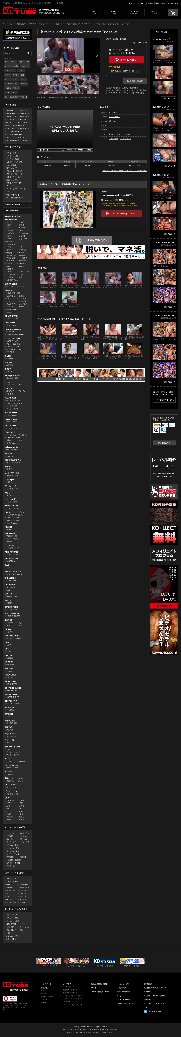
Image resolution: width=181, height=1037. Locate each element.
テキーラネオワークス (13, 747)
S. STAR (22, 236)
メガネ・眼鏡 (11, 902)
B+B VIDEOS (10, 578)
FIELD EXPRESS (12, 613)
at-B (20, 349)
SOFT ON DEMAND (13, 688)
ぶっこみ (9, 301)
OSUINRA (9, 662)
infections (22, 261)
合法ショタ (10, 242)
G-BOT (8, 369)
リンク (146, 1007)
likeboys (8, 655)
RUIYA (9, 811)
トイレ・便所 (24, 842)
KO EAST (9, 290)
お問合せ (147, 1000)
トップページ (93, 12)
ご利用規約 (148, 984)
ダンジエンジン (11, 791)
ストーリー (10, 119)
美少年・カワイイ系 (13, 177)
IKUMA (21, 820)
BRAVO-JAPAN (11, 316)
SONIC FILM (24, 272)
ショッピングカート (125, 984)
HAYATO (9, 820)
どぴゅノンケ (11, 244)
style (20, 623)
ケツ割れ (23, 899)
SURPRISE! (11, 255)
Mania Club (10, 258)
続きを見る (168, 98)
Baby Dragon (11, 523)
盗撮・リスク (11, 116)
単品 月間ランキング (70, 993)
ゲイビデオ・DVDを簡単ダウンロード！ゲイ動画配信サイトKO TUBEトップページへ (15, 984)
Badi (7, 565)
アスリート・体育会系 (14, 171)
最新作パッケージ (47, 997)
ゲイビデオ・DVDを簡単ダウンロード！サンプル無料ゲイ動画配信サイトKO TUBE (33, 3)
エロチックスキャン (14, 403)
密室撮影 (9, 857)
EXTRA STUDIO (11, 607)
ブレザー (23, 893)
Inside (7, 382)
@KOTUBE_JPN (154, 1012)
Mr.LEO (22, 761)
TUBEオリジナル (11, 92)
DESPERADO (10, 585)
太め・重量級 (11, 165)
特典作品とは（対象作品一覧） (123, 71)
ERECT (8, 600)
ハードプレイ (24, 113)
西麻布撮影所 (10, 533)
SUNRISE (10, 312)
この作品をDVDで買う (94, 240)
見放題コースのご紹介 (126, 1003)
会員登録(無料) (84, 97)
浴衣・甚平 (24, 884)
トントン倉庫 (10, 499)
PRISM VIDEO (10, 675)
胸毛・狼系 (10, 927)
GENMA (8, 629)
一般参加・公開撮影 (12, 88)
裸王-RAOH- (24, 239)
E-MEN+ (8, 356)
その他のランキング (164, 400)
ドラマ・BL (10, 866)
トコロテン (25, 66)
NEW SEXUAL (12, 691)
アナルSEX (10, 110)
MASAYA (9, 817)
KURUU (9, 230)
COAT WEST (11, 332)
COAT (21, 332)
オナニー (23, 119)
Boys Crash (10, 307)
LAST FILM (10, 561)
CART (173, 12)
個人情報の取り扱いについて (155, 988)
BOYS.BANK (10, 323)
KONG (7, 642)
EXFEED (22, 335)
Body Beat (10, 385)
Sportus (9, 264)
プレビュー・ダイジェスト (16, 137)
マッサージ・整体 (11, 84)
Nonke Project (11, 419)
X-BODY (9, 239)
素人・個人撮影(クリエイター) (16, 97)
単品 (42, 991)
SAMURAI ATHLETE (14, 515)
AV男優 (22, 902)
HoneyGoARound (13, 520)
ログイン (174, 3)
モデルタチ (24, 836)
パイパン (21, 70)
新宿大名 (8, 727)
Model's (22, 255)
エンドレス (23, 304)
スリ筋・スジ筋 (12, 156)
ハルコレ (8, 453)
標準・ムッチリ (12, 168)
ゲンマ (9, 632)
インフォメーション (125, 1000)
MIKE (21, 809)
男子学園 (22, 250)
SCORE (9, 269)
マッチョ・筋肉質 (12, 159)
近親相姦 (23, 857)
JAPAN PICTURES (12, 636)
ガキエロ (9, 250)
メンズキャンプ (11, 546)
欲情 (20, 440)
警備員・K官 (10, 890)
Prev (39, 55)
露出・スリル (24, 116)
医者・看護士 (24, 887)
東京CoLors (10, 734)
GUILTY (22, 391)
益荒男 (21, 296)
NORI (21, 814)
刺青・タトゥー (12, 939)
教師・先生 (10, 887)
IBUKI (21, 811)
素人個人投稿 (10, 721)
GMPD (7, 75)
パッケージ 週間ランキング (72, 996)
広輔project (9, 480)
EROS (21, 225)
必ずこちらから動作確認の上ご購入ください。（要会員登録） (124, 171)
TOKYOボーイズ (13, 310)
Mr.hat (7, 759)
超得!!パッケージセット (14, 778)
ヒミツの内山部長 (13, 463)
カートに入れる (128, 59)
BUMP (21, 222)
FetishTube (9, 707)
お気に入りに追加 (136, 81)
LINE (21, 230)
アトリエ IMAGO (13, 401)
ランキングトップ (69, 987)
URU (21, 803)
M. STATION (11, 277)
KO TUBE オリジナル (13, 217)
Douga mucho (11, 594)
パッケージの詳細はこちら (122, 213)
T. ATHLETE (11, 272)
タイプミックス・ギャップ (16, 189)
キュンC (22, 286)
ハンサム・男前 (12, 936)
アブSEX (22, 301)
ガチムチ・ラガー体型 (14, 162)
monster (22, 307)
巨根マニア (10, 440)
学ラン (8, 893)
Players (9, 671)
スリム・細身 (11, 153)
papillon (9, 590)
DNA (7, 649)
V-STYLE (22, 299)
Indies (21, 266)
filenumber (10, 542)
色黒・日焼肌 (11, 930)
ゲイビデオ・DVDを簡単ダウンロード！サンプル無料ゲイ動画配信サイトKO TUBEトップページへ (19, 10)
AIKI (8, 806)
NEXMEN (8, 527)
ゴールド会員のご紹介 (100, 992)
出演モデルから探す (12, 204)
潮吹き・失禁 (24, 62)
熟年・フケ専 (24, 128)
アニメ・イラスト (12, 192)
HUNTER (10, 261)
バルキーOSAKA (12, 539)
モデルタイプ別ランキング (72, 1005)
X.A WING (10, 352)
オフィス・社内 (12, 845)
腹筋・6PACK (10, 70)
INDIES (9, 228)
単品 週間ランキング (70, 990)
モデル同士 (10, 836)
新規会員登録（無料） (157, 3)
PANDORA (10, 233)
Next (97, 55)
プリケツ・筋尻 (18, 75)
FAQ (119, 996)
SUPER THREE (11, 694)
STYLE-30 (9, 714)
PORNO (9, 394)
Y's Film (8, 772)
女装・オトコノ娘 (12, 195)
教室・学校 (10, 839)
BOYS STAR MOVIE (13, 572)
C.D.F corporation (12, 339)
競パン (23, 79)
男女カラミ (10, 128)
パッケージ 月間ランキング (72, 999)
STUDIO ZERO (11, 284)
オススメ (44, 999)
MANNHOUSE (10, 398)
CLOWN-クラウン (12, 701)
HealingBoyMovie (12, 376)
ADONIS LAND (12, 341)
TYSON (22, 264)
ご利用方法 (121, 988)
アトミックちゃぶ (13, 752)
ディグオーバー (11, 486)
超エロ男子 (10, 304)
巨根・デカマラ (10, 62)
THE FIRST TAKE (13, 438)
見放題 (43, 1003)
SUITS (9, 236)
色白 (21, 930)
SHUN (21, 806)
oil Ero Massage (12, 443)
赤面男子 (8, 363)
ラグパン (23, 896)
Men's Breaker (11, 413)
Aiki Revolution (11, 559)
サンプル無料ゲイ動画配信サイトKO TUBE (20, 24)
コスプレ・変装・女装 (14, 131)
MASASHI (10, 800)
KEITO (21, 817)
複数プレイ (24, 110)
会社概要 (147, 992)
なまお (7, 493)
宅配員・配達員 (12, 881)
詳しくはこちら (164, 443)
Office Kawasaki (11, 765)
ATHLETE (23, 435)
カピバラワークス (12, 473)
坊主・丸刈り (24, 927)
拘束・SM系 (10, 113)
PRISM (9, 678)
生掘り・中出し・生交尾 (15, 125)
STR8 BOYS (10, 432)
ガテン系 (24, 84)
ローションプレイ (12, 851)
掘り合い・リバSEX (13, 863)
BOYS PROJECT (13, 293)
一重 (8, 933)
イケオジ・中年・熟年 (14, 183)
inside (21, 385)
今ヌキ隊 (9, 286)
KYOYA (9, 803)
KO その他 (10, 274)
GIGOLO (9, 266)
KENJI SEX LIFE (11, 506)
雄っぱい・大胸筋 (11, 66)
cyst (7, 743)
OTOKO (22, 274)
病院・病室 (24, 839)
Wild (20, 625)
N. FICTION (23, 258)
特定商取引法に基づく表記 (154, 996)
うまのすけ (10, 296)
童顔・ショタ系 (12, 180)
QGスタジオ (10, 785)
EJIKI (8, 651)
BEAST (9, 222)
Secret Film (23, 233)
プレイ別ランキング (70, 1001)
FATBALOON (11, 610)
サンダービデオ (12, 755)
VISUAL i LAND (12, 347)
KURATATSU (11, 335)
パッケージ (45, 994)
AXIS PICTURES (11, 552)
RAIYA (9, 809)
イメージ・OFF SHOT (14, 134)
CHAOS (9, 299)
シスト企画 (9, 740)
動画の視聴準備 (123, 992)
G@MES (8, 620)
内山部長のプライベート (14, 460)
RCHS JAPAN (10, 681)
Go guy (9, 253)
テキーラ (9, 749)
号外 (20, 269)
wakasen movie (11, 447)
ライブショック (12, 409)
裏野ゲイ (8, 467)
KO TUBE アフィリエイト (154, 1003)
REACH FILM (10, 426)
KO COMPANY (11, 220)
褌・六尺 (9, 899)
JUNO (21, 253)
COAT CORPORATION (14, 329)
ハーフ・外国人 (12, 186)
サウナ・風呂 (11, 842)
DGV (7, 798)
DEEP (8, 225)
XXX (20, 247)
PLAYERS (9, 668)
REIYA (21, 800)
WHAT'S (9, 625)
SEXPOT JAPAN (13, 518)
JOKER (22, 228)
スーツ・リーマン (11, 79)
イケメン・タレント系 (14, 174)
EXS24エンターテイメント (15, 512)
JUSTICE (8, 389)
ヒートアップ (11, 406)
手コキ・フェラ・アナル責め (16, 122)
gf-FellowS (10, 349)
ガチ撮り (9, 247)
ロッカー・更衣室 (12, 854)
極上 (20, 277)
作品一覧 (58, 24)
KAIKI (8, 814)
